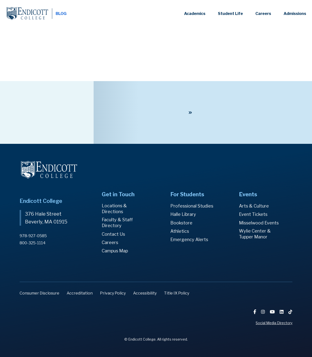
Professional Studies (191, 206)
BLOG (61, 13)
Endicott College (27, 13)
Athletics (179, 231)
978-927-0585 (33, 236)
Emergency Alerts (189, 239)
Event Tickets (253, 214)
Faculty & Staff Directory (117, 222)
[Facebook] (255, 311)
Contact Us (113, 234)
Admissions (295, 13)
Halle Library (183, 214)
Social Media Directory (274, 323)
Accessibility (145, 293)
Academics (194, 13)
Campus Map (115, 250)
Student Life (230, 13)
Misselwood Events (259, 222)
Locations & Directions (114, 208)
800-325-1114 (33, 243)
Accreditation (80, 293)
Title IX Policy (176, 293)
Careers (263, 13)
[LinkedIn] (282, 311)
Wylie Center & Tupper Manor (255, 233)
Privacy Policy (113, 293)
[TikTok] (290, 311)
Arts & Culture (254, 206)
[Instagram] (263, 311)
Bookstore (181, 222)
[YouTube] (273, 311)
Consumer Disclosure (39, 293)
